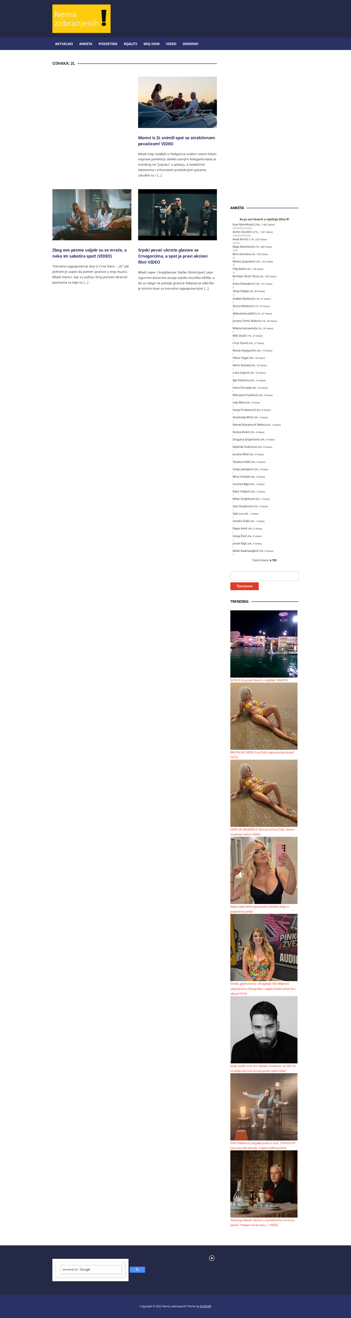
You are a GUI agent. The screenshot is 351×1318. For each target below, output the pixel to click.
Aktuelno (64, 43)
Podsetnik (108, 43)
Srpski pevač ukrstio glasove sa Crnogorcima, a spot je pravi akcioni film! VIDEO (173, 256)
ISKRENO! (190, 43)
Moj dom (151, 43)
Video (171, 43)
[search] (91, 1270)
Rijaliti (130, 43)
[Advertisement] (217, 14)
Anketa (85, 43)
